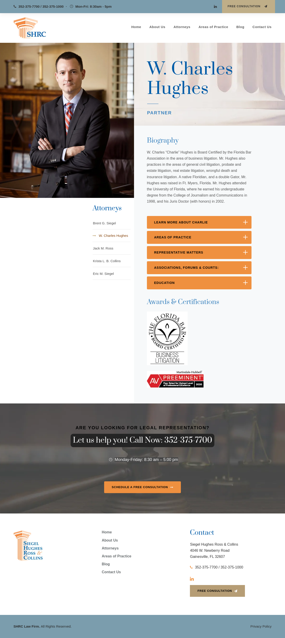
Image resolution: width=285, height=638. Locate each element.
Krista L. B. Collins (107, 261)
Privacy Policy (260, 626)
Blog (240, 27)
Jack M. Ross (103, 248)
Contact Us (261, 27)
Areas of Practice (213, 27)
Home (136, 27)
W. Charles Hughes (113, 235)
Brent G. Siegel (104, 223)
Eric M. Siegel (103, 274)
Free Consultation (247, 6)
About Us (157, 27)
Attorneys (181, 27)
